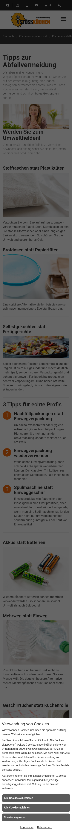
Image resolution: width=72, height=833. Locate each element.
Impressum (26, 827)
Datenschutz (44, 827)
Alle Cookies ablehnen (17, 807)
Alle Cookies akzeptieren (18, 797)
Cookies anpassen (14, 817)
